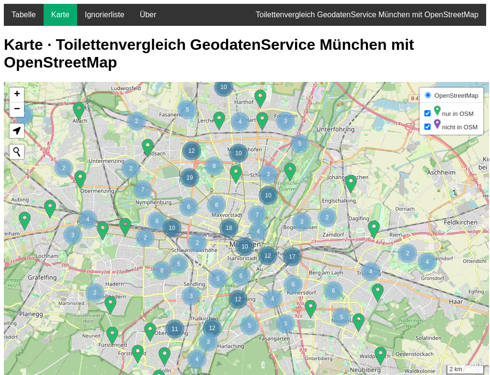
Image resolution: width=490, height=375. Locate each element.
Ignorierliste (105, 15)
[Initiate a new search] (17, 152)
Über (148, 15)
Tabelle (23, 15)
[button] (267, 255)
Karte (60, 15)
